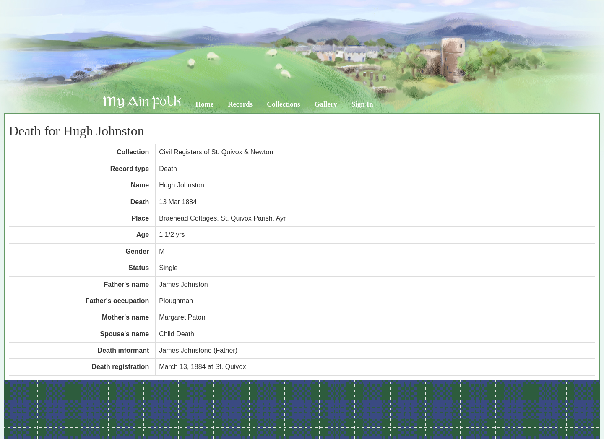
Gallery (326, 104)
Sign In (362, 104)
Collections (283, 104)
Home (204, 104)
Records (240, 104)
